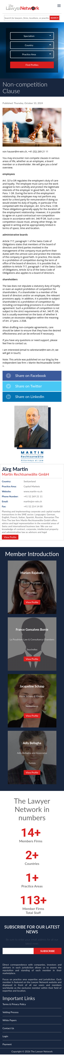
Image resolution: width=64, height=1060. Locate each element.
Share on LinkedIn (25, 396)
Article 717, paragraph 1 (16, 241)
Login (5, 1036)
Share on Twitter (24, 386)
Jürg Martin (15, 469)
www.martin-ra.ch (33, 491)
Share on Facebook (26, 375)
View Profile (10, 537)
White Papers (10, 1020)
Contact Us (8, 1028)
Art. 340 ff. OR (50, 311)
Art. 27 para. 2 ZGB (15, 320)
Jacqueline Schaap (32, 686)
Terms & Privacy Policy (14, 1004)
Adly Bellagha (32, 743)
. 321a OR (11, 180)
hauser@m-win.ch (17, 151)
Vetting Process (11, 1012)
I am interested (11, 349)
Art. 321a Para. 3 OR (46, 205)
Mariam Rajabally (32, 573)
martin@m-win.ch (33, 501)
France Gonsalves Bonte (32, 629)
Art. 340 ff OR (38, 218)
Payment (7, 1044)
